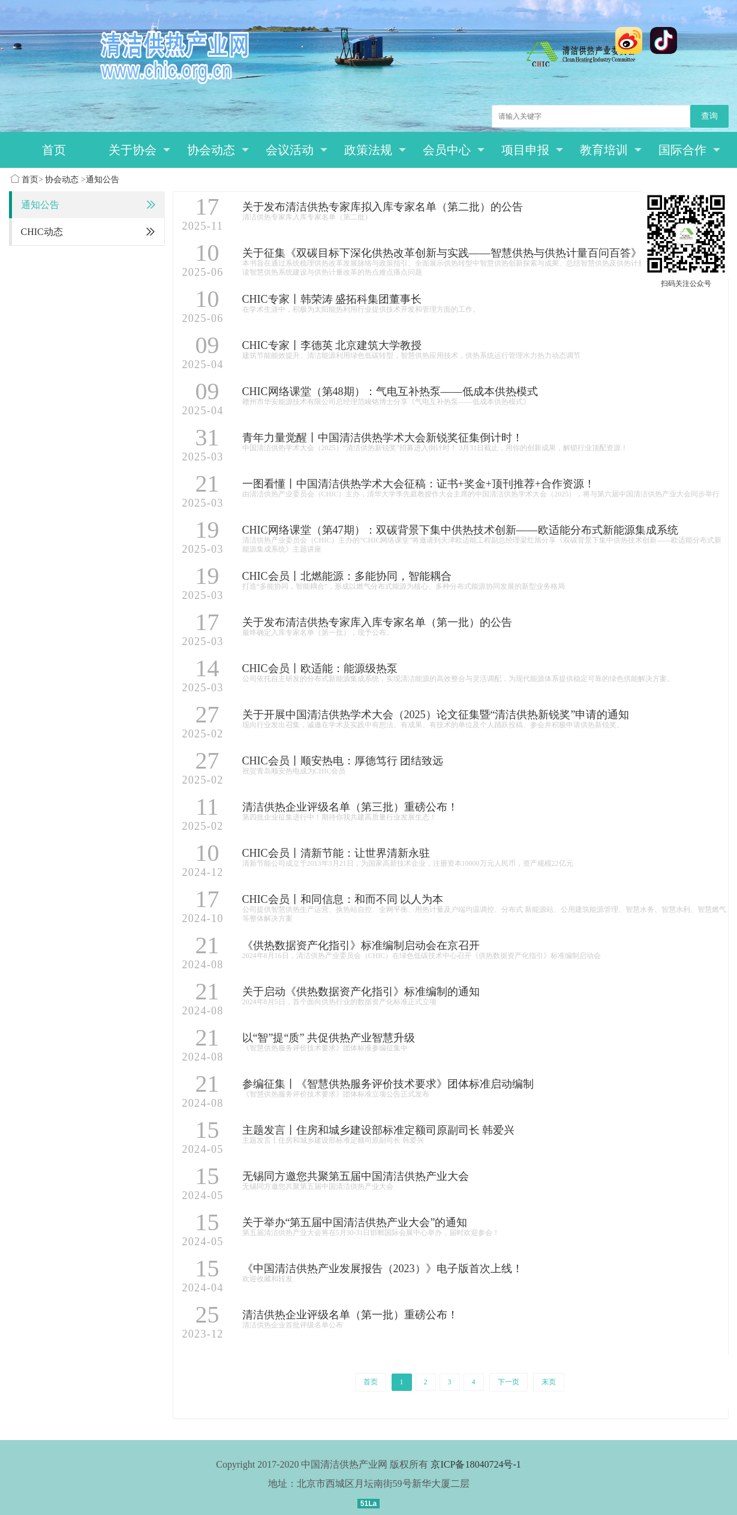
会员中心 (454, 149)
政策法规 (375, 149)
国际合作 (689, 149)
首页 (54, 149)
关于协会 (139, 149)
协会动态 (218, 149)
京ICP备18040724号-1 (476, 1464)
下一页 (508, 1382)
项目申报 (532, 149)
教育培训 (611, 149)
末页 (549, 1382)
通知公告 (102, 179)
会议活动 (296, 149)
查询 (709, 116)
